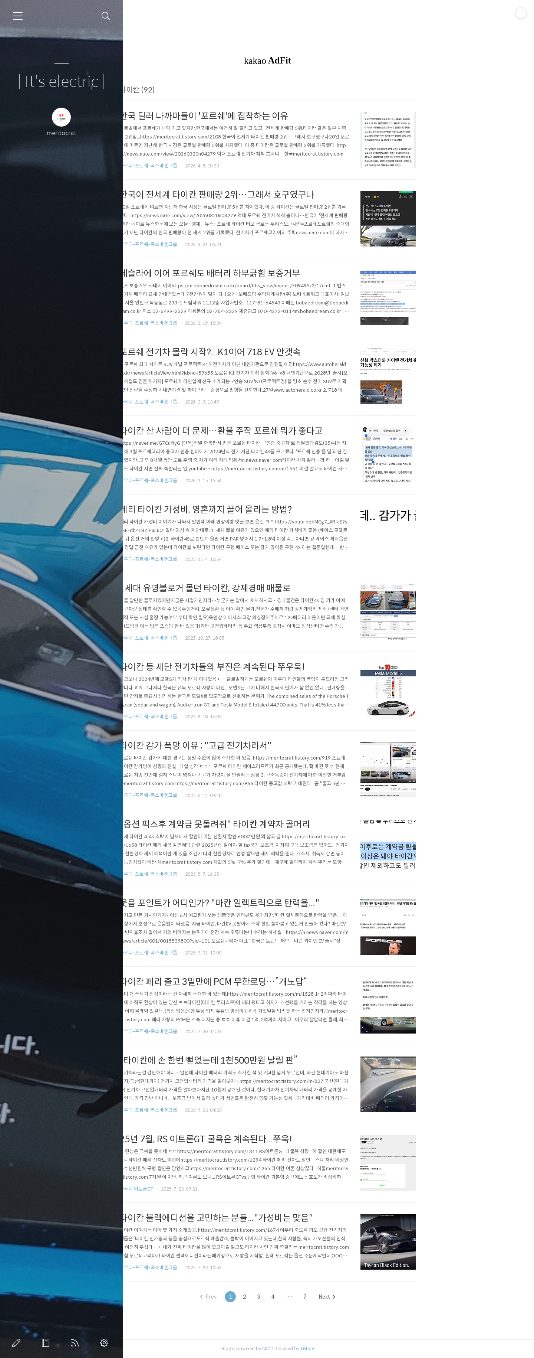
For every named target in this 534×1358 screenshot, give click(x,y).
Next (387, 1296)
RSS (76, 1342)
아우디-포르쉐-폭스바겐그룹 (209, 166)
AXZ (327, 1348)
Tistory (368, 1348)
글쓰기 (18, 1342)
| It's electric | (61, 82)
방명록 (47, 1342)
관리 (106, 1342)
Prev (269, 1296)
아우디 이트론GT (197, 1189)
